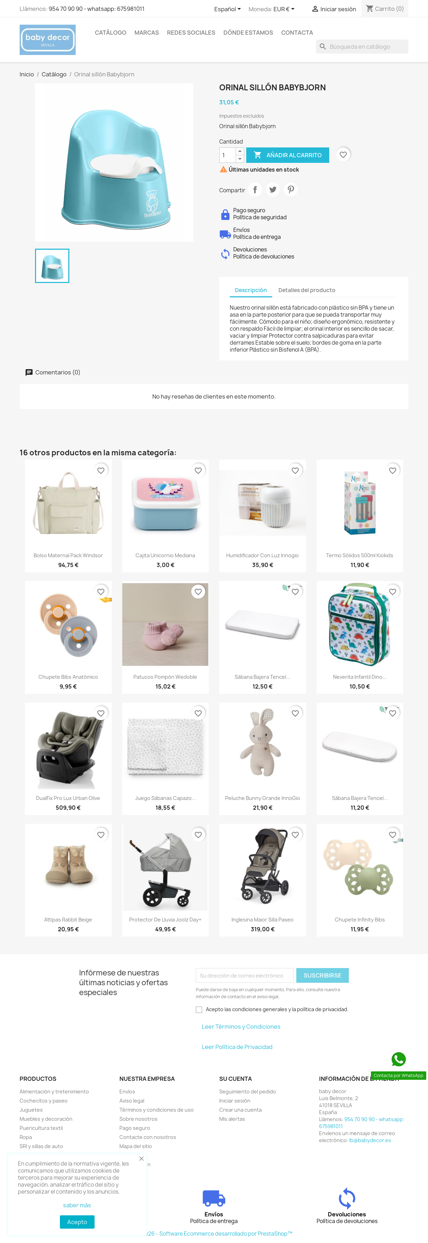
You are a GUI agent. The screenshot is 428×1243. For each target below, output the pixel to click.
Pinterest (291, 189)
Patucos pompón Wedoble (165, 677)
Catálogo (110, 32)
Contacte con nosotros (147, 1137)
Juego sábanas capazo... (165, 798)
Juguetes (31, 1109)
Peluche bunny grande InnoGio (262, 798)
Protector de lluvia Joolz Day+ (165, 919)
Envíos (127, 1091)
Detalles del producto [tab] (307, 290)
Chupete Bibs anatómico (68, 677)
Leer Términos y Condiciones (241, 1026)
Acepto (77, 1222)
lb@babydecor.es (370, 1140)
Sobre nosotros (138, 1119)
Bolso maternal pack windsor (68, 555)
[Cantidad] (227, 155)
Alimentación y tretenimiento (54, 1091)
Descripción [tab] (251, 290)
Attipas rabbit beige (68, 919)
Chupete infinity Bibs (360, 919)
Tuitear (273, 189)
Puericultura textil (41, 1128)
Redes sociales (191, 32)
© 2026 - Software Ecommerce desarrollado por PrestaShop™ (214, 1233)
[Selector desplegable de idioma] (228, 9)
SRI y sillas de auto (41, 1146)
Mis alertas (232, 1119)
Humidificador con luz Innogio (262, 555)
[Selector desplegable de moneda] (285, 9)
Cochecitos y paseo (44, 1100)
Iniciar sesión (234, 1100)
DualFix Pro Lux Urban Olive (68, 798)
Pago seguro (134, 1128)
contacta (297, 32)
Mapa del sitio (135, 1146)
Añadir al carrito (288, 155)
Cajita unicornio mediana (165, 555)
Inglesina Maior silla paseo (263, 919)
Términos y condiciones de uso (156, 1109)
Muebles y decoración (46, 1119)
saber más (77, 1205)
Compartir (255, 189)
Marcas (146, 32)
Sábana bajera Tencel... (262, 677)
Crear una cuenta (240, 1109)
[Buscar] (362, 47)
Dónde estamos (248, 32)
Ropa (26, 1137)
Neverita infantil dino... (360, 677)
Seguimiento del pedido (247, 1091)
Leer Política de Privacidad (237, 1047)
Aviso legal (131, 1100)
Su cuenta (235, 1079)
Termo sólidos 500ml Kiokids (359, 555)
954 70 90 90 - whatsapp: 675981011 (97, 9)
